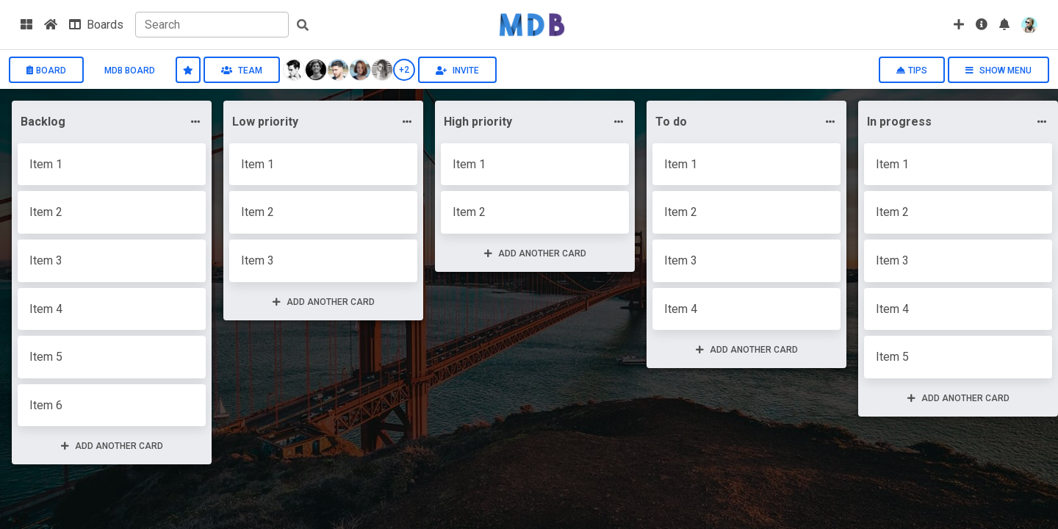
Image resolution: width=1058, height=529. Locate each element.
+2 (404, 70)
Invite (457, 70)
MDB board (129, 70)
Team (241, 70)
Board (46, 70)
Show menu (998, 70)
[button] (1004, 25)
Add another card (112, 446)
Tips (911, 70)
